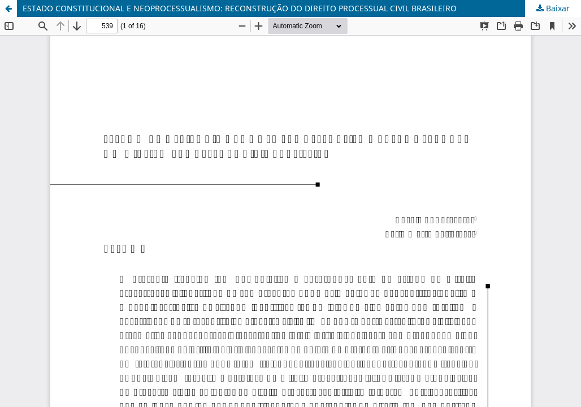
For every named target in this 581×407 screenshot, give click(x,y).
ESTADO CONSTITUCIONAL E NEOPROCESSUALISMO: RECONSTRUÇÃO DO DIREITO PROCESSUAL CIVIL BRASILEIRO (240, 8)
